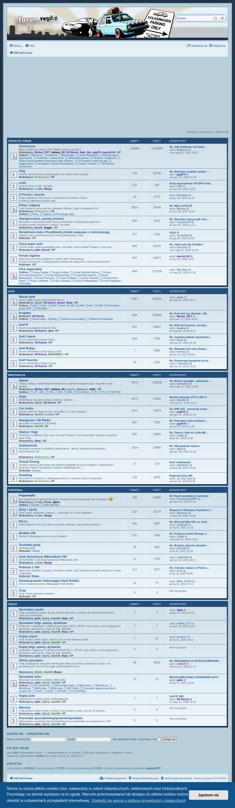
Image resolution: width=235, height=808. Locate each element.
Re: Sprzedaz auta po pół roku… (189, 219)
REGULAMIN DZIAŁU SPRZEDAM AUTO (193, 677)
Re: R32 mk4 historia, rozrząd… (188, 325)
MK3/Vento (100, 685)
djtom (56, 502)
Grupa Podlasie (66, 277)
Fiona (47, 502)
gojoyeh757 (153, 768)
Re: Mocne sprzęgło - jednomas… (190, 380)
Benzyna (36, 155)
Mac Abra (182, 269)
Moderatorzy (42, 177)
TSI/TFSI (114, 392)
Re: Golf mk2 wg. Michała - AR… (189, 313)
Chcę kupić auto (31, 244)
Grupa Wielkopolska (57, 275)
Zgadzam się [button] (209, 795)
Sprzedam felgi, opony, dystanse (43, 623)
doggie (48, 227)
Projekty (25, 313)
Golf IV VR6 (176, 696)
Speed (23, 380)
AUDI (48, 691)
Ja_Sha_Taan (184, 478)
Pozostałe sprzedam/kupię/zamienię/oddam (50, 718)
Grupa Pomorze (44, 277)
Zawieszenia (28, 445)
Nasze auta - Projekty (43, 318)
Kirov (180, 570)
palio (38, 249)
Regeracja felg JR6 (180, 475)
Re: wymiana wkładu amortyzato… (190, 337)
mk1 (33, 305)
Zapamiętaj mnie (149, 739)
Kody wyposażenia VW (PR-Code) (190, 183)
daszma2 (182, 247)
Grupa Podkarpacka (84, 280)
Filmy (34, 214)
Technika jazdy (30, 545)
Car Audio (26, 408)
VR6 (50, 392)
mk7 (89, 305)
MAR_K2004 (184, 581)
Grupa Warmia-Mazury (84, 272)
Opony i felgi (28, 432)
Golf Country (28, 360)
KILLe (23, 521)
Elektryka (50, 155)
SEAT (37, 691)
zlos (50, 330)
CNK (179, 186)
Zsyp (22, 590)
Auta (11, 291)
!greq (180, 448)
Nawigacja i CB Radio (35, 420)
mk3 (52, 305)
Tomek (35, 550)
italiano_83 (58, 152)
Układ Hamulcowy (77, 158)
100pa (180, 536)
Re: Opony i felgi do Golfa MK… (188, 432)
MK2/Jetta (83, 685)
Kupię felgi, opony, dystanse (40, 647)
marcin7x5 (108, 152)
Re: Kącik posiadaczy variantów (189, 496)
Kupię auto (27, 695)
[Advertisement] (117, 95)
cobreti (181, 663)
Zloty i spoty (28, 509)
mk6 (80, 305)
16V (59, 392)
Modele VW (27, 533)
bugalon (70, 389)
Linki (22, 183)
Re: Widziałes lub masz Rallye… (189, 348)
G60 (68, 392)
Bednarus (182, 149)
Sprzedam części (31, 609)
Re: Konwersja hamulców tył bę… (190, 360)
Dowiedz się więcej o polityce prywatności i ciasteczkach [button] (139, 801)
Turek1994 (183, 235)
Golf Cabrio (27, 336)
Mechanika (66, 155)
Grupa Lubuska (59, 280)
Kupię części (28, 636)
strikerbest (183, 383)
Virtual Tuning (29, 461)
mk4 (61, 305)
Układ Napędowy (87, 155)
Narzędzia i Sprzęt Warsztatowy (54, 163)
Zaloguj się (15, 733)
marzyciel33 (184, 222)
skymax (36, 470)
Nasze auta (27, 296)
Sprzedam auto (30, 676)
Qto (89, 152)
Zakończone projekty (72, 318)
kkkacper (82, 389)
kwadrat (181, 328)
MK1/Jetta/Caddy (63, 685)
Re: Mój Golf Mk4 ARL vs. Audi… (189, 521)
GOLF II (174, 232)
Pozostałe (40, 308)
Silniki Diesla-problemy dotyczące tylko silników (70, 159)
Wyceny (25, 707)
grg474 (97, 152)
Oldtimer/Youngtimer (100, 318)
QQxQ (38, 302)
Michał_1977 (42, 152)
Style (22, 396)
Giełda (12, 604)
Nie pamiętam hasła (124, 739)
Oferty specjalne (31, 660)
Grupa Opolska (88, 277)
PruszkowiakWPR (187, 498)
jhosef (38, 227)
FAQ (22, 171)
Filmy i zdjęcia (29, 205)
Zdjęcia (45, 214)
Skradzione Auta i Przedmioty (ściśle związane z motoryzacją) (64, 232)
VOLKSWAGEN (40, 685)
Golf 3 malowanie (180, 462)
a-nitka (39, 188)
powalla (49, 414)
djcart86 (181, 400)
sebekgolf (182, 524)
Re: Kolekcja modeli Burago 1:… (189, 533)
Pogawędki (27, 495)
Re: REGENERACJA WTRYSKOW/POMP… (195, 661)
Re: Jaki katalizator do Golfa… (188, 146)
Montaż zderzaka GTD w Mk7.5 (188, 397)
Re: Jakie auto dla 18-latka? (186, 244)
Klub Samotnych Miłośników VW (43, 556)
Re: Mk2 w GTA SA (180, 205)
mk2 (43, 305)
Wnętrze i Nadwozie (103, 158)
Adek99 (55, 618)
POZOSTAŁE (77, 691)
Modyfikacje (16, 375)
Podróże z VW (29, 567)
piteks (180, 297)
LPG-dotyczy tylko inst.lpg (90, 160)
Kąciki (34, 504)
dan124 (39, 414)
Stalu (69, 302)
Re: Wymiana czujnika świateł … (189, 171)
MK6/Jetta (55, 688)
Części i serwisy (86, 163)
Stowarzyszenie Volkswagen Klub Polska (49, 580)
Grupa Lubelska (37, 280)
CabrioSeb (183, 363)
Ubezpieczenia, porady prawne (41, 218)
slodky (180, 435)
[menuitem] (30, 46)
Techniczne (27, 146)
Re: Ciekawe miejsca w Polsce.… (189, 567)
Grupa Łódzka (59, 272)
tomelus (181, 351)
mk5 (71, 305)
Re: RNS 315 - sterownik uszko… (189, 409)
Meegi (48, 188)
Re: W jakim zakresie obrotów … (189, 545)
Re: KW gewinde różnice (184, 446)
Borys (57, 672)
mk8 (99, 305)
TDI (102, 392)
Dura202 (182, 548)
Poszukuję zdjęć (63, 214)
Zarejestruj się (38, 733)
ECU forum (81, 392)
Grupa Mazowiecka (83, 275)
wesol (180, 339)
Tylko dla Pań (50, 504)
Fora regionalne (30, 269)
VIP (119, 152)
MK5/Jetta (39, 688)
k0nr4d (39, 426)
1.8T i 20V (36, 392)
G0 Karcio (72, 152)
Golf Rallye (27, 348)
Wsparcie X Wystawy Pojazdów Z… (191, 510)
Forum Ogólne (29, 255)
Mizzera (181, 208)
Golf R (23, 324)
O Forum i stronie (32, 194)
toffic (92, 389)
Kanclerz (182, 636)
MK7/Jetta (71, 688)
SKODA (60, 691)
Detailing (25, 475)
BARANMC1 (55, 354)
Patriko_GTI (184, 623)
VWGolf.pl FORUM (19, 141)
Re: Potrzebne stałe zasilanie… (188, 420)
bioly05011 (183, 465)
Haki (82, 152)
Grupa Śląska (38, 272)
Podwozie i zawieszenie (48, 158)
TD (94, 392)
